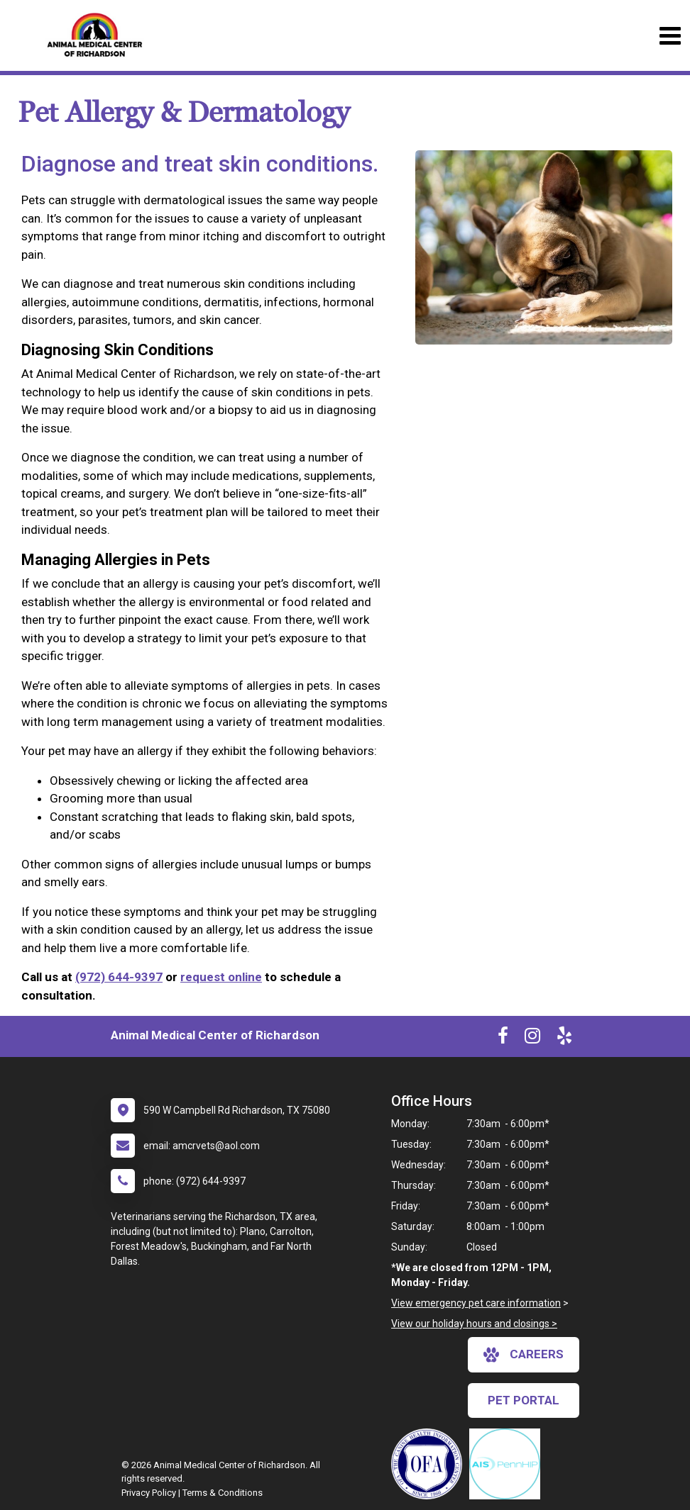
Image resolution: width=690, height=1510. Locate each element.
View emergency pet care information (476, 1303)
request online (221, 977)
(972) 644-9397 (119, 977)
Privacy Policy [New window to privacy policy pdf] (148, 1492)
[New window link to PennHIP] (508, 1463)
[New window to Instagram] (532, 1038)
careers (523, 1355)
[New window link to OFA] (430, 1463)
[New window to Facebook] (503, 1038)
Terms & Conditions (222, 1492)
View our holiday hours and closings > (474, 1323)
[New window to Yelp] (564, 1038)
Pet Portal (523, 1400)
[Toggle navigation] (669, 35)
